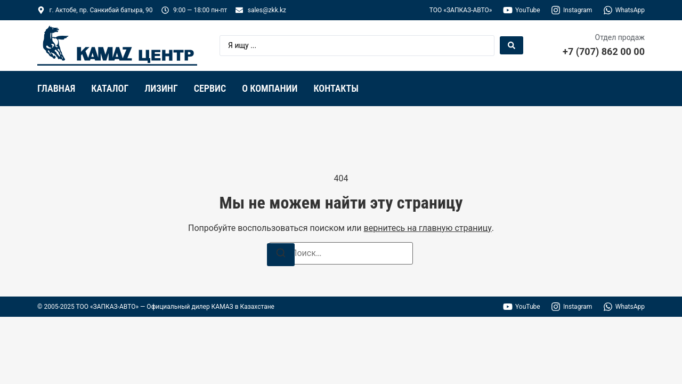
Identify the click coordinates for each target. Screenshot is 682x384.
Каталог (109, 88)
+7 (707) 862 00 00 (604, 51)
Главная (56, 88)
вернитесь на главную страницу (428, 228)
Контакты (335, 88)
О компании (269, 88)
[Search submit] (511, 45)
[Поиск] (281, 254)
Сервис (210, 88)
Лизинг (161, 88)
